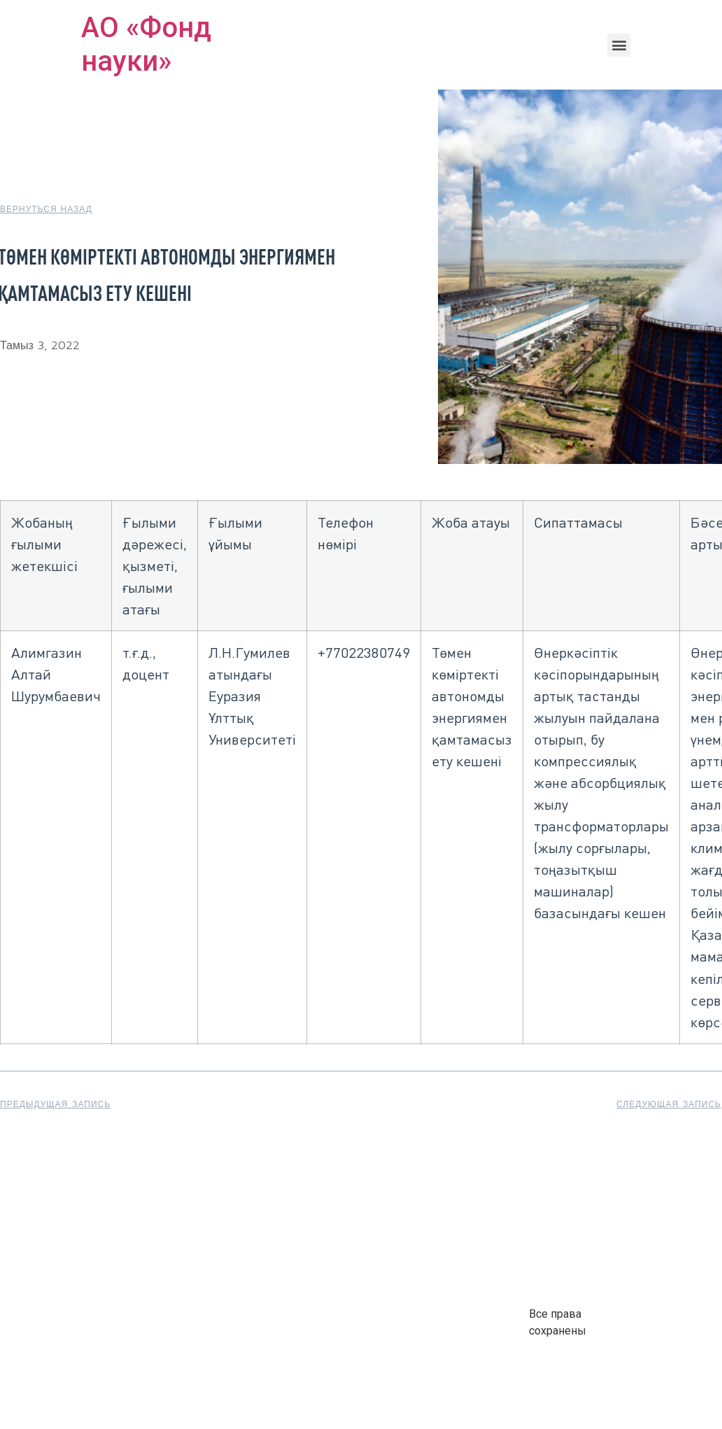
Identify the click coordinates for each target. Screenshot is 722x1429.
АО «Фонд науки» (146, 44)
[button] (618, 45)
